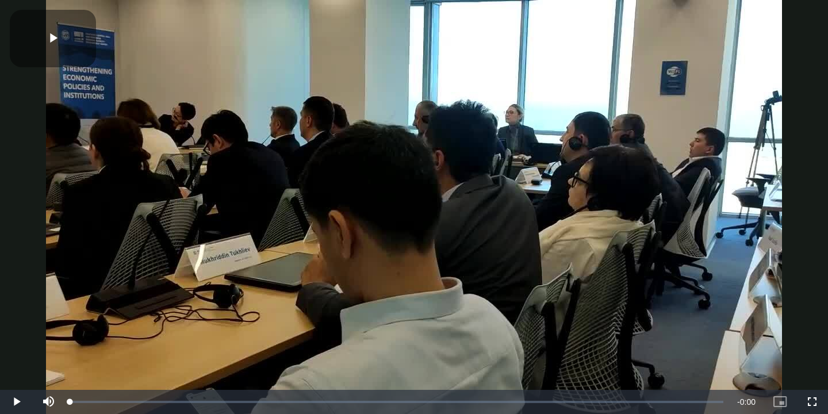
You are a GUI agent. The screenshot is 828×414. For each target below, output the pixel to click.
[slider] (396, 402)
